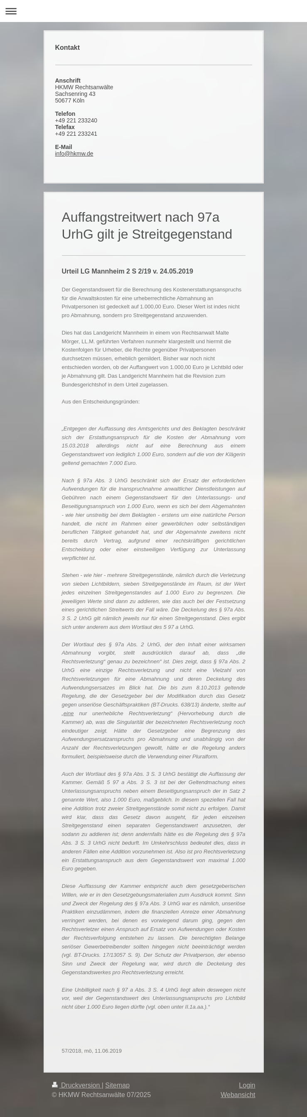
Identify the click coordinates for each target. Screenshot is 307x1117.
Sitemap (117, 1085)
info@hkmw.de (74, 153)
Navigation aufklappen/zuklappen (153, 11)
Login (247, 1085)
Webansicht (238, 1094)
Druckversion (77, 1085)
